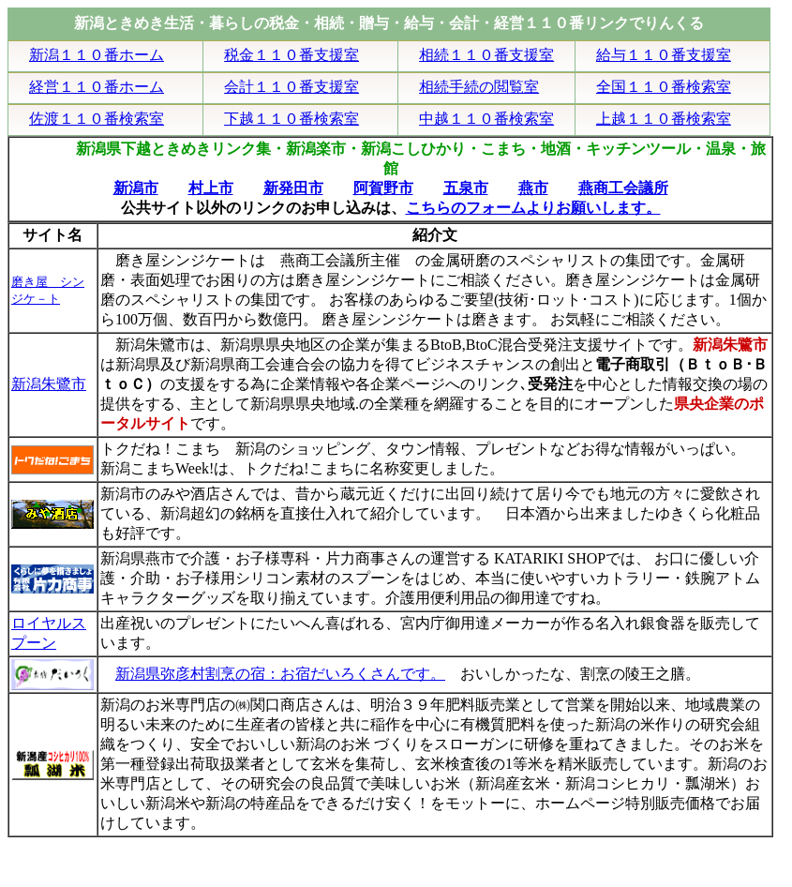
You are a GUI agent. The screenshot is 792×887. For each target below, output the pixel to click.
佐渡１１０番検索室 (96, 119)
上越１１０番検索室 (663, 119)
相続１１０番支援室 (486, 55)
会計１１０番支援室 (291, 87)
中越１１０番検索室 (486, 119)
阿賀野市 (383, 188)
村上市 (210, 188)
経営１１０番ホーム (96, 87)
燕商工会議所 (623, 188)
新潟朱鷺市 (48, 384)
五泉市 (465, 188)
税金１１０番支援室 (291, 55)
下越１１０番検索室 (291, 119)
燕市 (533, 188)
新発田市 (293, 188)
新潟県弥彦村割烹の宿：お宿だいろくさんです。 (280, 674)
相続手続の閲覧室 (479, 87)
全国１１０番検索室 (663, 87)
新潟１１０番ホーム (96, 55)
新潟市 (135, 188)
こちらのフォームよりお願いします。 (533, 208)
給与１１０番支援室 (663, 55)
